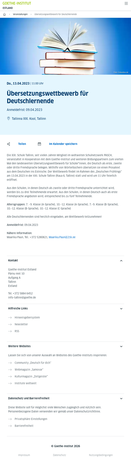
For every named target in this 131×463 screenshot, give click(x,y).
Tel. (20, 293)
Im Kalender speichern (63, 144)
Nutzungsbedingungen (101, 455)
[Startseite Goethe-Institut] (17, 3)
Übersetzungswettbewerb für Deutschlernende (55, 14)
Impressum (24, 455)
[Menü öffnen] (126, 3)
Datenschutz (59, 455)
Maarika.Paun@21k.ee (62, 237)
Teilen (22, 144)
